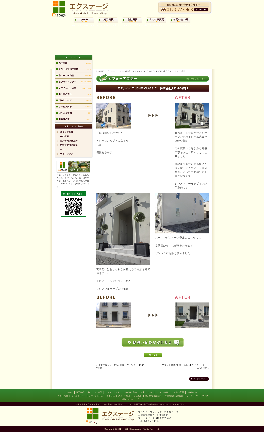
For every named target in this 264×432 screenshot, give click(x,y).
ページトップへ (200, 378)
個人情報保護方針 (153, 396)
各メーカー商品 (95, 392)
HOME (70, 392)
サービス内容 (162, 392)
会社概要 (138, 396)
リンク (190, 396)
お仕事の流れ (131, 392)
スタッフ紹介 (124, 396)
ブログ (140, 399)
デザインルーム (96, 396)
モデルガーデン (78, 396)
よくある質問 (178, 392)
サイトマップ (202, 396)
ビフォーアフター (113, 392)
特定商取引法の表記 (174, 396)
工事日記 (111, 396)
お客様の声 (192, 392)
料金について (147, 392)
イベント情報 (62, 396)
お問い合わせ (127, 399)
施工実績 (80, 392)
